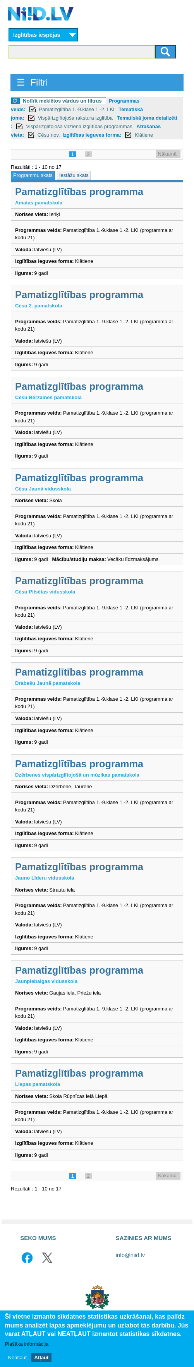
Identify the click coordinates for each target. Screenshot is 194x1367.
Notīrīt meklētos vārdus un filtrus (62, 101)
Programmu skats (33, 175)
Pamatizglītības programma (79, 191)
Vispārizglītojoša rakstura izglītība (76, 118)
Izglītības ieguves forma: (92, 135)
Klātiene (144, 135)
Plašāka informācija (27, 1344)
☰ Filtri (32, 82)
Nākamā (167, 154)
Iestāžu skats (74, 175)
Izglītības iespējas (36, 35)
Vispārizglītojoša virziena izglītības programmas (80, 126)
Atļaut (41, 1357)
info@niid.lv (130, 1255)
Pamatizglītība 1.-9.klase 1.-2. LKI (77, 109)
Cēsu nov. (49, 135)
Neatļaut (17, 1357)
